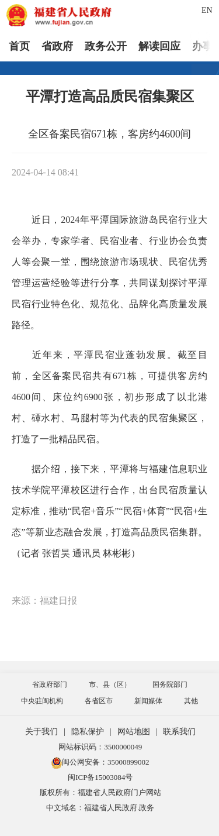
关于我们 (41, 731)
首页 (19, 46)
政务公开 (106, 46)
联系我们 (179, 731)
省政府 (57, 46)
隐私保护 (87, 731)
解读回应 (159, 46)
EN (207, 10)
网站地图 (133, 731)
